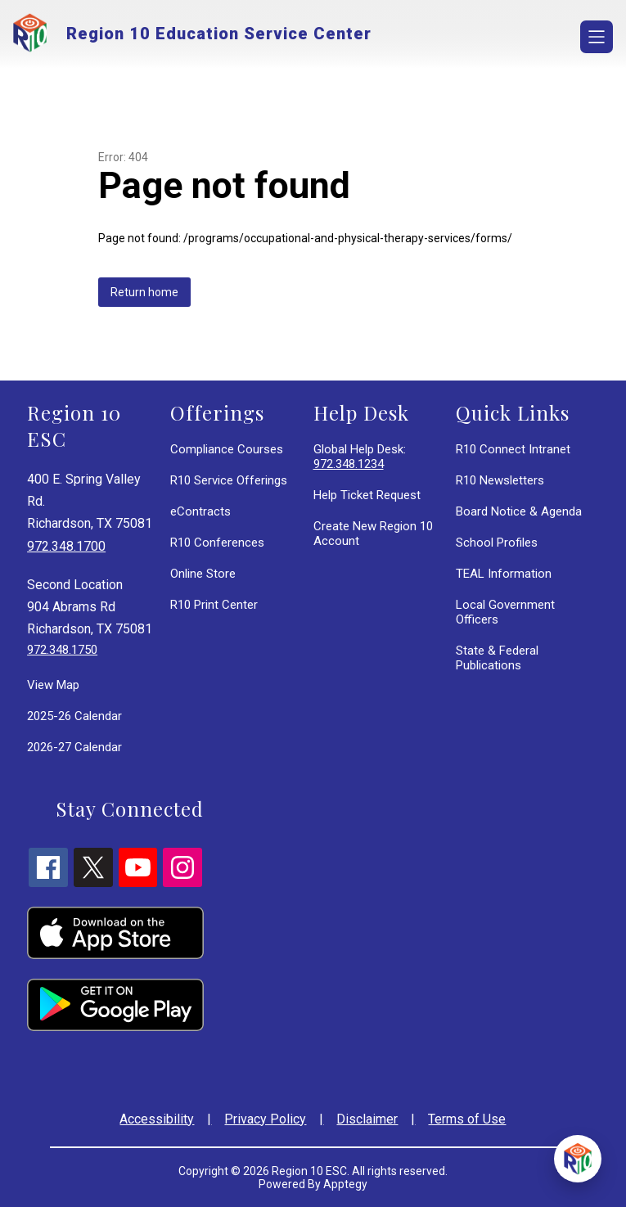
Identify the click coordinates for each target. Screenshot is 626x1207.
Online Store (203, 573)
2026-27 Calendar (74, 747)
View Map (53, 685)
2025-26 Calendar (74, 716)
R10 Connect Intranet (513, 449)
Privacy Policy (265, 1119)
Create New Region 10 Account (373, 533)
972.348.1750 (62, 649)
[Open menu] (596, 36)
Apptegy (345, 1184)
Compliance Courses (226, 449)
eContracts (200, 511)
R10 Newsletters (500, 480)
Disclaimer (367, 1119)
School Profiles (497, 542)
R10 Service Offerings (228, 480)
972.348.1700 (66, 546)
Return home (144, 292)
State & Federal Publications (497, 658)
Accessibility (156, 1119)
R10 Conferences (217, 542)
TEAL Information (504, 573)
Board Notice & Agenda (519, 511)
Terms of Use (467, 1119)
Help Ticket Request (367, 495)
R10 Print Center (214, 604)
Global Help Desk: (359, 456)
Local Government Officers (505, 612)
